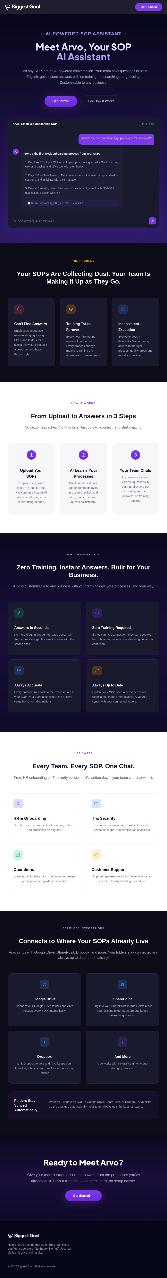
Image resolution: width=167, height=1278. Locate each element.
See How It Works (101, 101)
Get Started (149, 7)
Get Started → (83, 1195)
